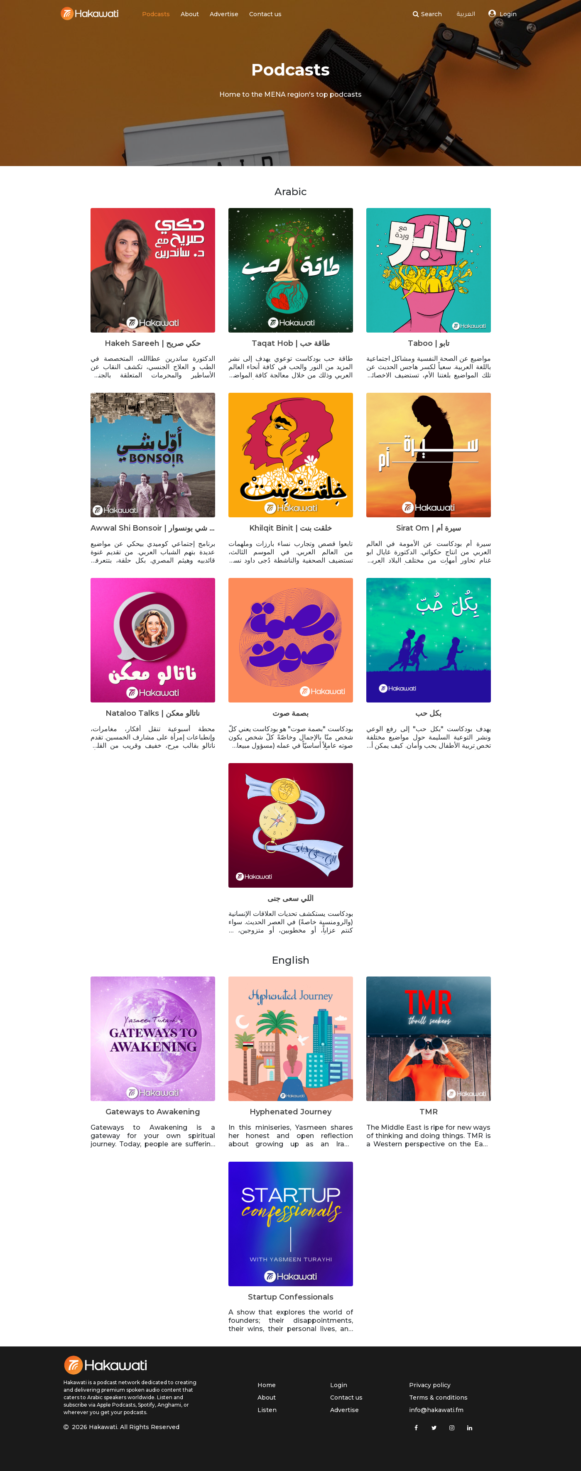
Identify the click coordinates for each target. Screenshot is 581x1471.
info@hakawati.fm (436, 1410)
